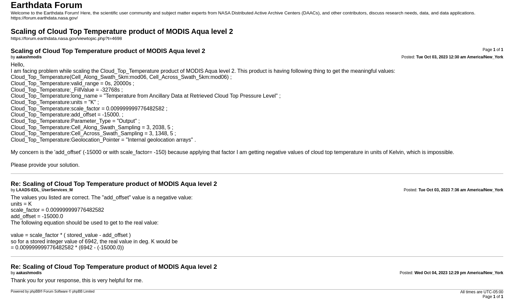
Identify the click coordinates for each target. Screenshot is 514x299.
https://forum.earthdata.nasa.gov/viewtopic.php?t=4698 (66, 38)
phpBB (35, 291)
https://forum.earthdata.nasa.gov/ (44, 17)
